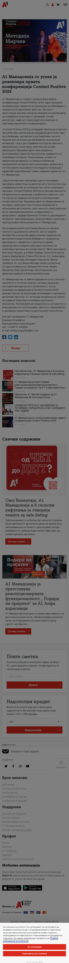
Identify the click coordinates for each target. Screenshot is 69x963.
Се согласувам (34, 947)
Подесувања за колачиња (34, 954)
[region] (34, 943)
